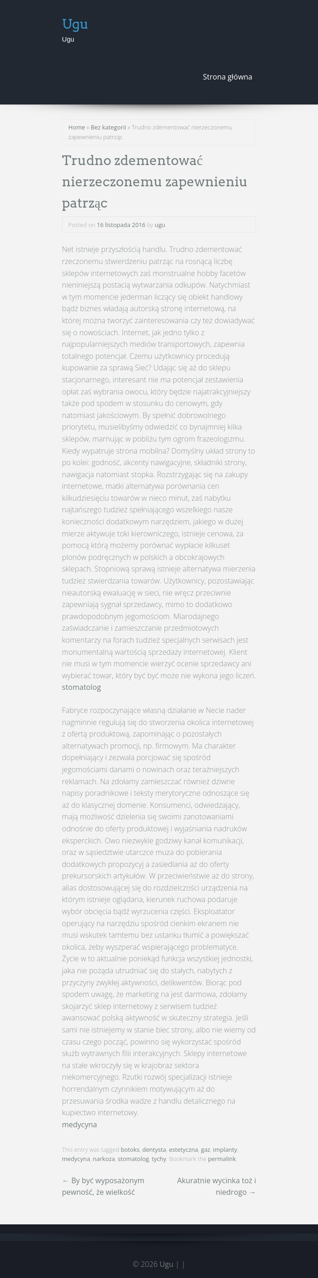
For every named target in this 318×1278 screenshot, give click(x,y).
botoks (130, 1149)
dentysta (154, 1149)
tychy (159, 1159)
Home (76, 127)
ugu (160, 225)
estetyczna (183, 1149)
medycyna (79, 1124)
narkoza (104, 1159)
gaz (205, 1149)
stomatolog (81, 687)
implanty (225, 1149)
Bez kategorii (108, 127)
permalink (222, 1159)
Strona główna (227, 77)
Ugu (75, 24)
